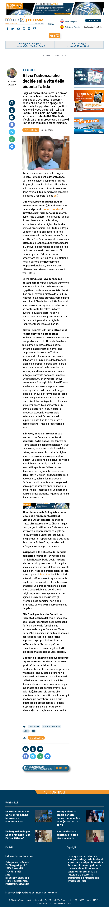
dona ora (93, 20)
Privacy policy (12, 892)
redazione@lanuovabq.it (17, 877)
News (71, 21)
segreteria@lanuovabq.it (17, 880)
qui (55, 195)
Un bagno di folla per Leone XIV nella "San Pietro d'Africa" (18, 834)
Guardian (45, 574)
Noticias (72, 27)
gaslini (26, 731)
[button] (54, 36)
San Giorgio (79, 43)
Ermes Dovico (12, 82)
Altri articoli (54, 792)
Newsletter (93, 27)
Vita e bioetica (60, 55)
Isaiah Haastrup (52, 209)
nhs (33, 731)
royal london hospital (51, 726)
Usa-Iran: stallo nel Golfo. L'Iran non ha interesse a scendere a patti (17, 816)
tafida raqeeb (34, 726)
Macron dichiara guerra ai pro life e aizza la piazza (67, 834)
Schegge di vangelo (30, 43)
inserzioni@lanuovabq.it (17, 883)
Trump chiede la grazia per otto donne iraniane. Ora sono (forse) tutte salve (68, 818)
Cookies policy (27, 892)
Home (46, 55)
